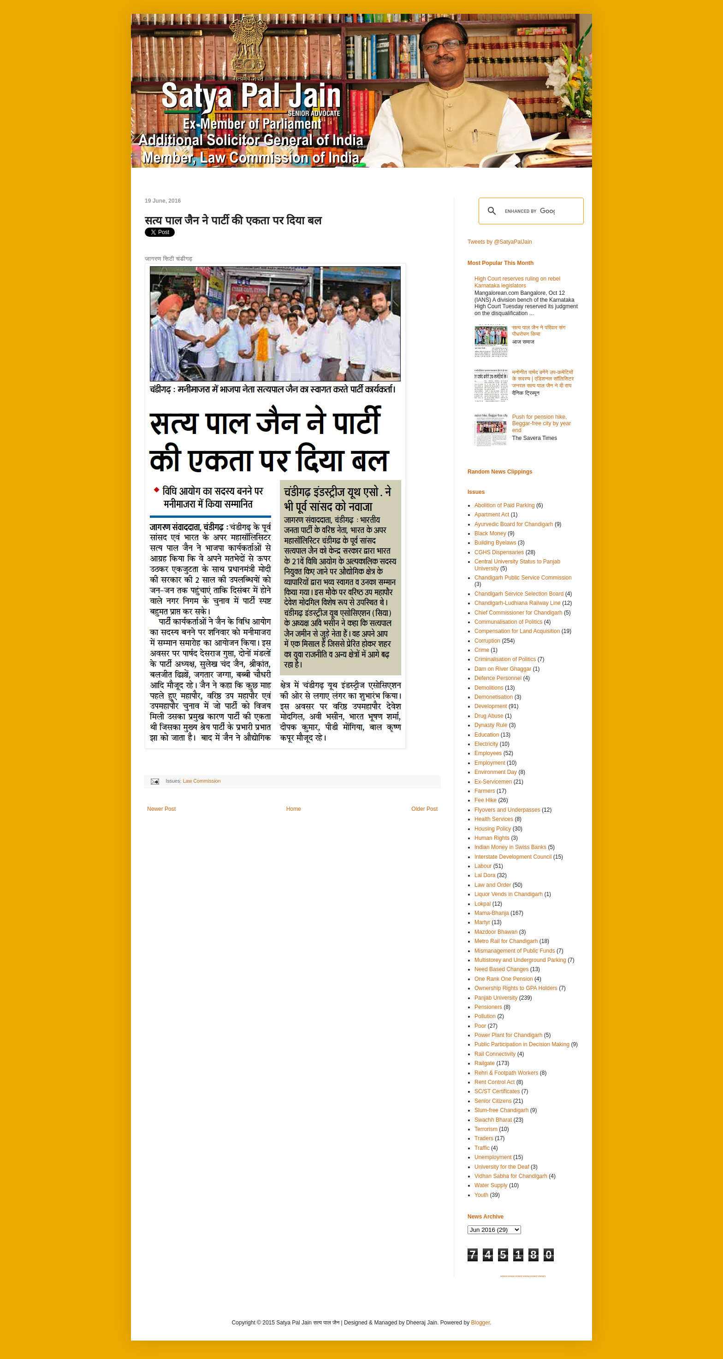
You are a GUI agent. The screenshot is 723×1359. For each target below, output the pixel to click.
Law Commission (201, 781)
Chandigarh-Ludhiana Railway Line (517, 603)
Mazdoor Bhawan (495, 932)
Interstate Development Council (512, 857)
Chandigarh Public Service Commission (523, 577)
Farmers (484, 791)
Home (293, 809)
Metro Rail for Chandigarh (506, 941)
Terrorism (486, 1129)
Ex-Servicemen (493, 782)
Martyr (482, 922)
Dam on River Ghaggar (502, 669)
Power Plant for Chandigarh (508, 1035)
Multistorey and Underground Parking (520, 960)
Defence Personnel (498, 678)
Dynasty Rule (490, 725)
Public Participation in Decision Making (521, 1044)
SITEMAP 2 (511, 1276)
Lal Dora (484, 875)
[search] (530, 211)
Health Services (493, 819)
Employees (488, 753)
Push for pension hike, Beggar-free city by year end (541, 423)
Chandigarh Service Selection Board (518, 594)
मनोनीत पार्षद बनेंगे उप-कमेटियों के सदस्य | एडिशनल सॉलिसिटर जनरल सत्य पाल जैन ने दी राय (543, 379)
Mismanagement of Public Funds (514, 951)
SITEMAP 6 (541, 1276)
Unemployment (493, 1157)
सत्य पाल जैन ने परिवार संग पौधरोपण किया (539, 330)
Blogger (480, 1322)
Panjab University (495, 998)
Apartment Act (491, 514)
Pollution (485, 1016)
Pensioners (488, 1007)
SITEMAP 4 (526, 1276)
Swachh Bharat (493, 1120)
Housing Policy (492, 829)
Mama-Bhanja (491, 913)
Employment (489, 763)
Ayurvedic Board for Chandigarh (513, 524)
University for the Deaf (501, 1167)
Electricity (486, 744)
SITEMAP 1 (504, 1276)
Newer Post (161, 809)
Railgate (484, 1063)
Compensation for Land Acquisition (517, 631)
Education (486, 735)
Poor (480, 1026)
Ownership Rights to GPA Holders (515, 988)
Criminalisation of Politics (505, 659)
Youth (481, 1195)
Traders (483, 1138)
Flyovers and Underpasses (507, 810)
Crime (481, 650)
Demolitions (489, 688)
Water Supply (491, 1185)
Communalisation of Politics (508, 622)
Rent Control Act (494, 1082)
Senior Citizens (493, 1101)
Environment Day (495, 772)
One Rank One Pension (503, 979)
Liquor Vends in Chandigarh (508, 894)
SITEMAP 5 (534, 1276)
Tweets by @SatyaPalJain (500, 242)
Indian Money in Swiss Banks (510, 847)
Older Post (424, 809)
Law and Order (492, 885)
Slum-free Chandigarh (501, 1110)
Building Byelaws (495, 542)
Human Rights (492, 838)
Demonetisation (493, 697)
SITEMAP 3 (519, 1276)
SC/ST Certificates (497, 1091)
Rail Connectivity (495, 1054)
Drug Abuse (489, 716)
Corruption (487, 641)
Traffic (482, 1148)
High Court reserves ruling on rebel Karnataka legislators (517, 281)
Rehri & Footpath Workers (506, 1073)
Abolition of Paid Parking (504, 505)
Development (490, 706)
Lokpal (482, 904)
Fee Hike (485, 800)
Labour (483, 866)
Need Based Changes (501, 969)
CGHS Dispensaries (499, 552)
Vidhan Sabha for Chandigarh (510, 1176)
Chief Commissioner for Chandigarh (518, 612)
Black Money (490, 533)
